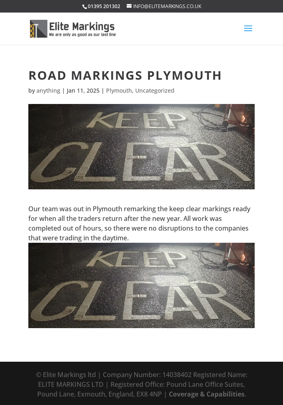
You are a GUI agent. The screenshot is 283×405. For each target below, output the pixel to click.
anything (48, 90)
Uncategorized (154, 90)
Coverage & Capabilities (207, 394)
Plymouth (119, 90)
